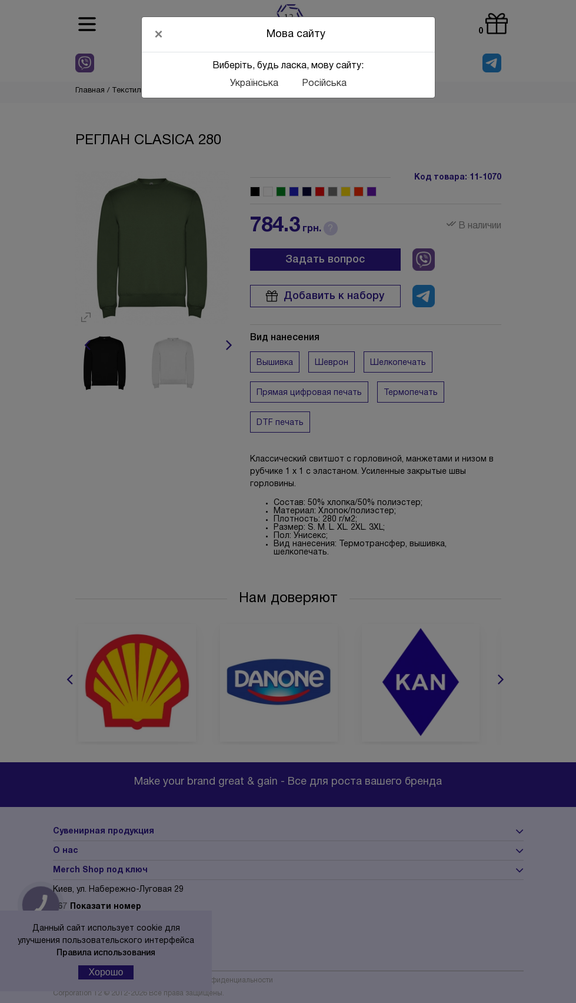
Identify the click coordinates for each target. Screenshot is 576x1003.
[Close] (159, 34)
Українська (254, 83)
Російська (324, 83)
